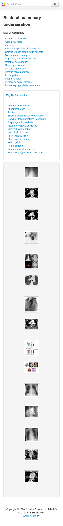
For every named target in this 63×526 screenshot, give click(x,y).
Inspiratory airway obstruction (20, 58)
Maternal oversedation (16, 62)
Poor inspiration (13, 78)
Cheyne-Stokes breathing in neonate (24, 52)
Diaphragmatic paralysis (17, 55)
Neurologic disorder (15, 65)
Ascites (9, 45)
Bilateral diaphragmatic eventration (23, 48)
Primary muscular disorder (18, 82)
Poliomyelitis (11, 75)
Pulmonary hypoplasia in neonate (22, 85)
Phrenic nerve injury (15, 68)
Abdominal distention (16, 38)
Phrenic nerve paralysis (17, 72)
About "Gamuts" (31, 516)
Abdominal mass (14, 42)
